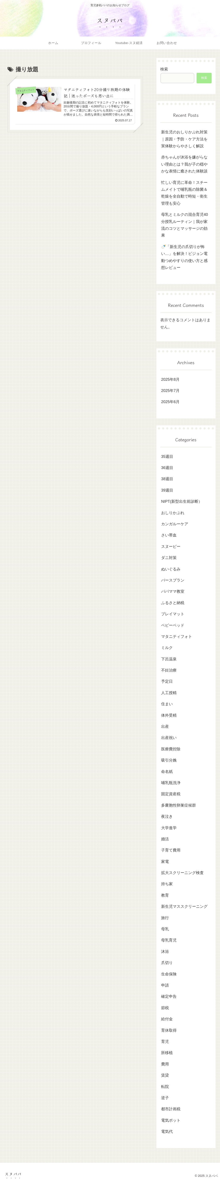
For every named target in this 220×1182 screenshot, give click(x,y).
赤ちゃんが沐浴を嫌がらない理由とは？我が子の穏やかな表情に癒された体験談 (184, 164)
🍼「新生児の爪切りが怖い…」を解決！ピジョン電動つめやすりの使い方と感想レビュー (184, 257)
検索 (164, 69)
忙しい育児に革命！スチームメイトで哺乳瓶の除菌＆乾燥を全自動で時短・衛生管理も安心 (184, 193)
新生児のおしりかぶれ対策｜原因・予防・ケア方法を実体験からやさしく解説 (184, 139)
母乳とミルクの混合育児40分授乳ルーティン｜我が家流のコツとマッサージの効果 (184, 225)
